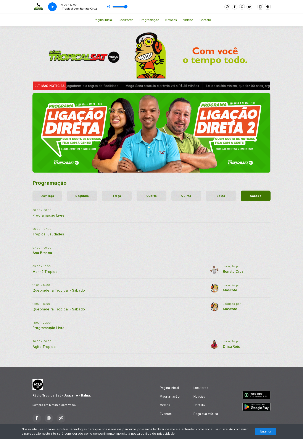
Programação (149, 20)
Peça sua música (205, 414)
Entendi (265, 431)
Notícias (171, 20)
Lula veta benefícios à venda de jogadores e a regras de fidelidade (72, 86)
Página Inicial (103, 20)
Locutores (126, 20)
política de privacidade (158, 433)
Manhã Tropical (45, 271)
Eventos (166, 414)
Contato (205, 20)
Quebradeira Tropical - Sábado (58, 290)
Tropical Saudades (48, 234)
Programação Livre (48, 215)
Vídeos (188, 20)
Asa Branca (42, 253)
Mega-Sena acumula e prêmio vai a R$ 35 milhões (166, 86)
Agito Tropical (44, 346)
